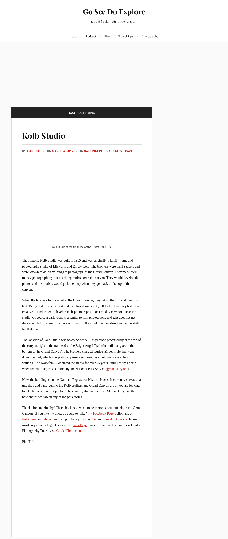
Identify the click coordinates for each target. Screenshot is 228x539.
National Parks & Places (103, 150)
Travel (128, 150)
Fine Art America (115, 419)
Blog (107, 36)
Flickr (47, 419)
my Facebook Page (101, 413)
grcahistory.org (117, 369)
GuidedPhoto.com (68, 431)
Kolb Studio (45, 135)
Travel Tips (125, 36)
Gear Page (80, 425)
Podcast (91, 36)
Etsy (94, 419)
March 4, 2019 (62, 150)
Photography (150, 36)
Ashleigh (33, 150)
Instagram (29, 419)
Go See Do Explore (114, 11)
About (74, 36)
